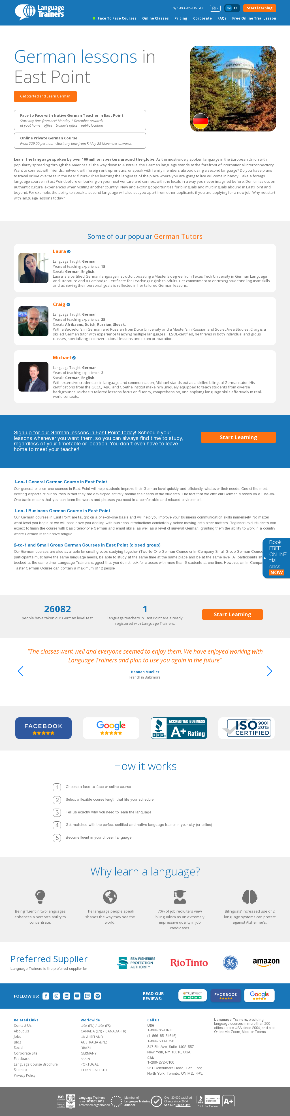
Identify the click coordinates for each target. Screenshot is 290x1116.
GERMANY (89, 1053)
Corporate (202, 18)
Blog (17, 1042)
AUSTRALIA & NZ (94, 1042)
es (235, 8)
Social (18, 1047)
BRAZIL (86, 1047)
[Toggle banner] (265, 558)
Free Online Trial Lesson (254, 18)
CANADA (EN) (91, 1031)
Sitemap (20, 1069)
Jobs (17, 1036)
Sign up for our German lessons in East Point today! (75, 433)
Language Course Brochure (36, 1064)
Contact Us (22, 1025)
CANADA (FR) (115, 1031)
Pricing (180, 18)
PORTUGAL (90, 1064)
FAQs (222, 18)
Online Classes (155, 18)
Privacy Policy (24, 1075)
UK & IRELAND (92, 1036)
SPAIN (85, 1059)
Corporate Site (25, 1053)
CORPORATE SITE (94, 1070)
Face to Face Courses (117, 18)
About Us (21, 1031)
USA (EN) (87, 1025)
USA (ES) (104, 1025)
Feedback (21, 1058)
